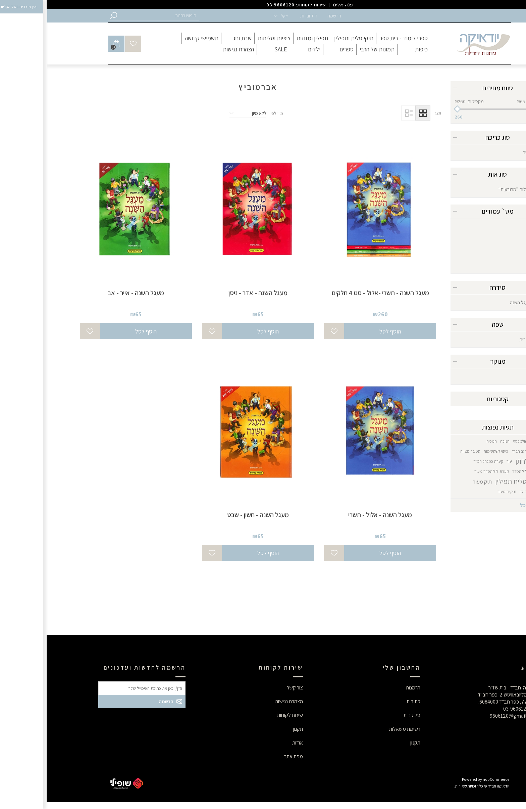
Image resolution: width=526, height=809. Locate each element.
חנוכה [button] (458, 441)
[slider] (451, 109)
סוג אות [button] (450, 174)
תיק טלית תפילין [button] (470, 481)
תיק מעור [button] (435, 481)
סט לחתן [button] (480, 461)
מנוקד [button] (451, 361)
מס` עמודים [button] (451, 211)
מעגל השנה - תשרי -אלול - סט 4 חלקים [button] (333, 292)
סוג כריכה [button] (451, 137)
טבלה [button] (376, 113)
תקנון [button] (369, 742)
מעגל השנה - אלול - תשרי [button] (333, 514)
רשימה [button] (362, 113)
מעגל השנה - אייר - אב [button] (89, 292)
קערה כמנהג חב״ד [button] (442, 461)
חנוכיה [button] (445, 441)
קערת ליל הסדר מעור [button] (445, 471)
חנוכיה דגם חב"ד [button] (478, 451)
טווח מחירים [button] (451, 88)
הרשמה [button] (288, 16)
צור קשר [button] (248, 687)
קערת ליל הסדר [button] (478, 471)
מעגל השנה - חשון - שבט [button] (211, 514)
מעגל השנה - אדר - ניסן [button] (211, 292)
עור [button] (462, 461)
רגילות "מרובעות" (468, 189)
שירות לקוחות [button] (243, 715)
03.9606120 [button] (234, 4)
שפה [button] (451, 324)
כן (482, 376)
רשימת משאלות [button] (358, 728)
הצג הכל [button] (482, 505)
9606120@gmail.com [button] (467, 715)
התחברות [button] (262, 16)
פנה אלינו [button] (296, 4)
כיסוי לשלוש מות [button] (449, 451)
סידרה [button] (451, 287)
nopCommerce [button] (449, 779)
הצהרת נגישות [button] (242, 701)
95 (481, 265)
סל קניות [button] (365, 715)
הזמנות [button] (366, 687)
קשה (480, 152)
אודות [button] (251, 742)
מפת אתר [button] (247, 756)
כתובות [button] (367, 701)
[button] (112, 15)
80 (481, 226)
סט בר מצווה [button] (424, 451)
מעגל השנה (473, 302)
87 (481, 239)
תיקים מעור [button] (460, 491)
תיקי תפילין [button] (482, 491)
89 (481, 252)
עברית (478, 339)
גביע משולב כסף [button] (478, 441)
